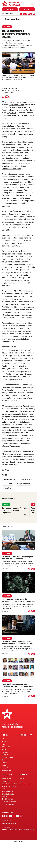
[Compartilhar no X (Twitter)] (6, 97)
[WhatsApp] (31, 14)
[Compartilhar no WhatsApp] (8, 97)
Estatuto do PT (6, 781)
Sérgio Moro (11, 113)
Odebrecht (20, 142)
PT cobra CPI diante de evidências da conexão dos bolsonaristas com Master (17, 643)
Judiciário (6, 155)
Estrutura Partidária (8, 791)
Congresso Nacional (16, 105)
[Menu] (32, 4)
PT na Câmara (19, 291)
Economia (5, 741)
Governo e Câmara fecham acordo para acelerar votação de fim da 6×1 (17, 558)
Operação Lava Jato (10, 479)
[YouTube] (29, 14)
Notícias (5, 735)
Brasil (6, 504)
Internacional (6, 747)
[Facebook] (21, 14)
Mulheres (5, 752)
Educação (5, 755)
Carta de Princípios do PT (9, 784)
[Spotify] (34, 14)
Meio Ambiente (6, 768)
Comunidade (24, 775)
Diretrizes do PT (26, 735)
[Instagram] (24, 14)
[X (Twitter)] (26, 14)
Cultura (4, 760)
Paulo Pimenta (25, 479)
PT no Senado (10, 470)
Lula (3, 739)
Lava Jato (18, 110)
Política (7, 553)
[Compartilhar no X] (32, 569)
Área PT (10, 9)
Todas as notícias (11, 19)
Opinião (4, 762)
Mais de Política (7, 527)
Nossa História (6, 779)
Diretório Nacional (7, 799)
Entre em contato (25, 784)
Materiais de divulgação (12, 727)
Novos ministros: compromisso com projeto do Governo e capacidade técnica (18, 685)
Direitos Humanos (7, 757)
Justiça (4, 765)
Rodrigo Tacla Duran (18, 126)
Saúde (4, 749)
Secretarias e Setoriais (9, 801)
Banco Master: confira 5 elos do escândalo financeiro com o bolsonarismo (18, 600)
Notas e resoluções (10, 724)
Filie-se (27, 9)
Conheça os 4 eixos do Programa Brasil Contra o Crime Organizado (15, 510)
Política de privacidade (9, 823)
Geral (21, 739)
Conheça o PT (7, 775)
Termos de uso (6, 821)
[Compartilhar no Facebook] (3, 97)
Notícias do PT (6, 770)
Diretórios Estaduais (8, 804)
